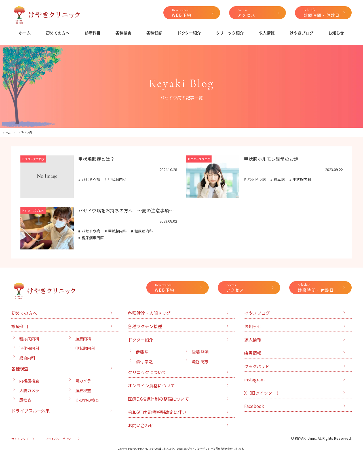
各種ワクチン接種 (145, 326)
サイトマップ (19, 439)
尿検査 (25, 400)
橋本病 (279, 179)
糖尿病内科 (143, 231)
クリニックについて (147, 372)
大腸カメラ (29, 390)
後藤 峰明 (200, 352)
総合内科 (27, 358)
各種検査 (123, 33)
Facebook (254, 406)
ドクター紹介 (189, 33)
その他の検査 (87, 400)
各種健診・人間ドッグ (149, 313)
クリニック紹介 (230, 33)
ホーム (25, 33)
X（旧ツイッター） (262, 393)
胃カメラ (83, 381)
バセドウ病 (91, 179)
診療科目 (92, 33)
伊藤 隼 (142, 352)
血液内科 (83, 338)
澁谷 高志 (200, 361)
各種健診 (154, 33)
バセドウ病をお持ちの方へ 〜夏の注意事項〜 (126, 210)
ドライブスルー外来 (30, 410)
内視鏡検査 (29, 381)
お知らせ (336, 33)
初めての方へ (57, 33)
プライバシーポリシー (59, 439)
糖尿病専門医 (93, 237)
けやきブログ (301, 33)
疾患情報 (252, 353)
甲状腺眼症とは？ (96, 158)
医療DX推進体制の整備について (158, 399)
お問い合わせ (140, 425)
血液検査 (83, 390)
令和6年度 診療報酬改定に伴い (157, 412)
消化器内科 (29, 348)
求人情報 (267, 33)
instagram (254, 379)
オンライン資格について (151, 385)
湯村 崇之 (144, 361)
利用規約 (221, 448)
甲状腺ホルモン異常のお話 (271, 158)
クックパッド (256, 366)
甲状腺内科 (117, 179)
